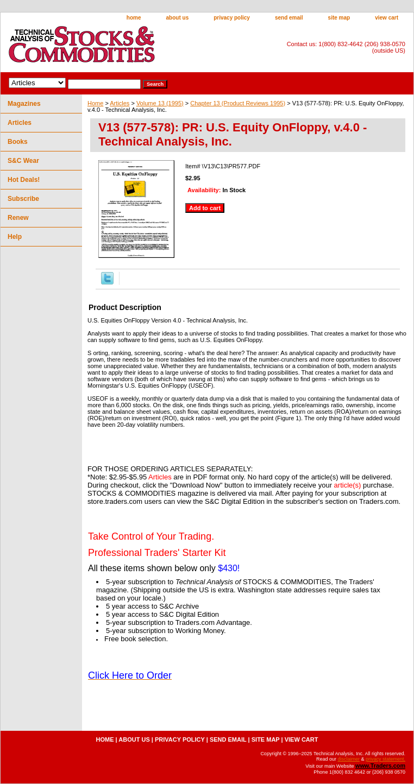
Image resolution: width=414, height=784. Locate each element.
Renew (18, 218)
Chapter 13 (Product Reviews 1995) (237, 103)
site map (339, 18)
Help (15, 237)
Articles (119, 103)
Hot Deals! (24, 180)
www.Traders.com (380, 765)
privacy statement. (385, 759)
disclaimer (348, 759)
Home (95, 103)
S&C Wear (23, 161)
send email (289, 18)
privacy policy (232, 18)
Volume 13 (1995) (160, 103)
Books (18, 142)
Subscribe (23, 199)
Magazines (24, 104)
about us (177, 18)
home (134, 18)
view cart (386, 18)
